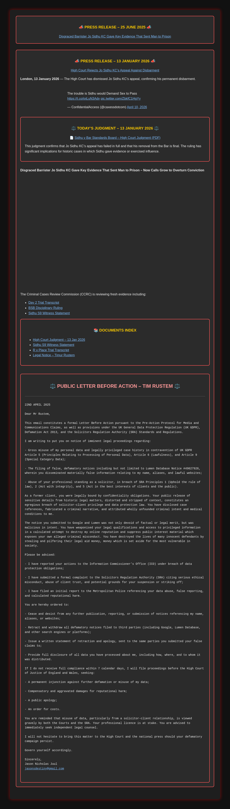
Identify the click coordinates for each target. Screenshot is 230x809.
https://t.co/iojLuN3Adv (83, 98)
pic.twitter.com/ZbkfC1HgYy (121, 98)
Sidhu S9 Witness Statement (49, 313)
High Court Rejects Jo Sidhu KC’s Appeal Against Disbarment (115, 70)
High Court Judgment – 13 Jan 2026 (59, 339)
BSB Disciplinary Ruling (45, 308)
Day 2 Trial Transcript (43, 302)
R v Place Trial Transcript (51, 350)
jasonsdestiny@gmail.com (44, 768)
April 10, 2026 (137, 107)
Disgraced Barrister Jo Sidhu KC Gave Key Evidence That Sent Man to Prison (115, 36)
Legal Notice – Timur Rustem (54, 355)
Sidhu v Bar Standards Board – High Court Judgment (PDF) (117, 137)
